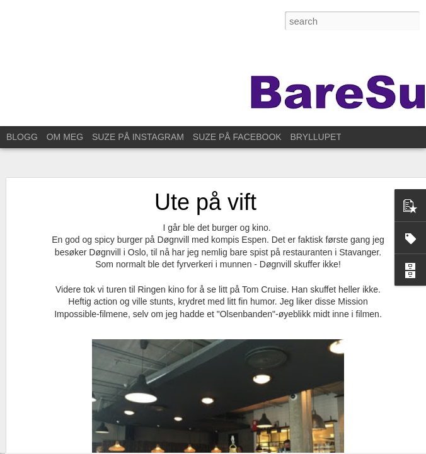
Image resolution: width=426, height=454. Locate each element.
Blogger (338, 447)
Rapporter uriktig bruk (388, 447)
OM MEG (65, 137)
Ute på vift (205, 188)
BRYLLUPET (316, 137)
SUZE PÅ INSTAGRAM (138, 137)
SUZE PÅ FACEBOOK (237, 137)
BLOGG (22, 137)
